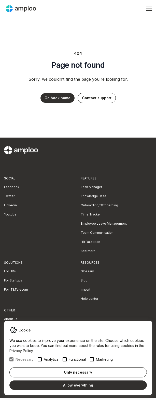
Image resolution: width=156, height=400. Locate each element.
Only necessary (78, 372)
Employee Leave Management (104, 223)
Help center (89, 299)
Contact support (96, 98)
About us (10, 319)
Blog (84, 280)
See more (88, 251)
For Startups (13, 280)
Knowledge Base (93, 196)
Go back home (57, 98)
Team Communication (97, 233)
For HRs (10, 271)
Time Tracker (91, 214)
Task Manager (91, 187)
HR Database (90, 242)
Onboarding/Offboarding (99, 205)
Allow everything (78, 385)
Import (85, 289)
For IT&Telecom (16, 289)
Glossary (87, 271)
